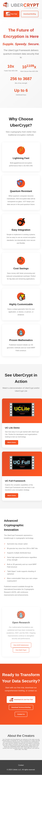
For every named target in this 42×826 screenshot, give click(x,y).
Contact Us (21, 714)
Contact (21, 765)
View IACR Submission (21, 646)
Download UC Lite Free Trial (21, 700)
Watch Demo (11, 442)
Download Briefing (30, 14)
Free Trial (11, 14)
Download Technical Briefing (20, 707)
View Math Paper (20, 651)
